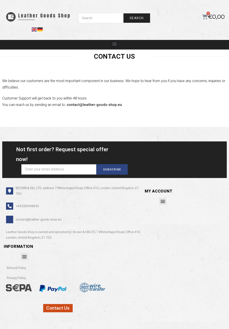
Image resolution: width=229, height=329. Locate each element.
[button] (114, 43)
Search (137, 18)
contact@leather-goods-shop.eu (94, 105)
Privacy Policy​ (16, 278)
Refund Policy (16, 268)
